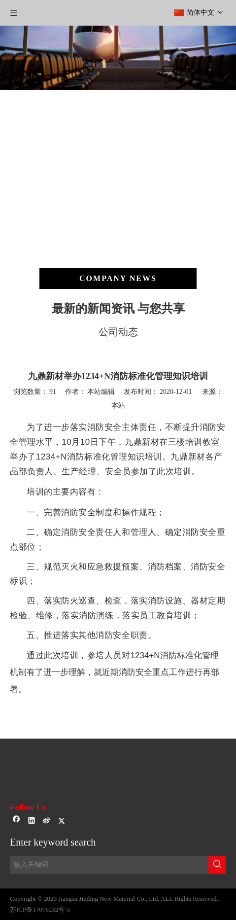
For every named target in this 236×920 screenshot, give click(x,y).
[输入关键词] (109, 865)
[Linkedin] (32, 821)
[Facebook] (16, 821)
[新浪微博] (46, 821)
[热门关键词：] (217, 865)
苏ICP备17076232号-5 (40, 909)
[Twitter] (62, 821)
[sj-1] (118, 746)
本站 (118, 405)
